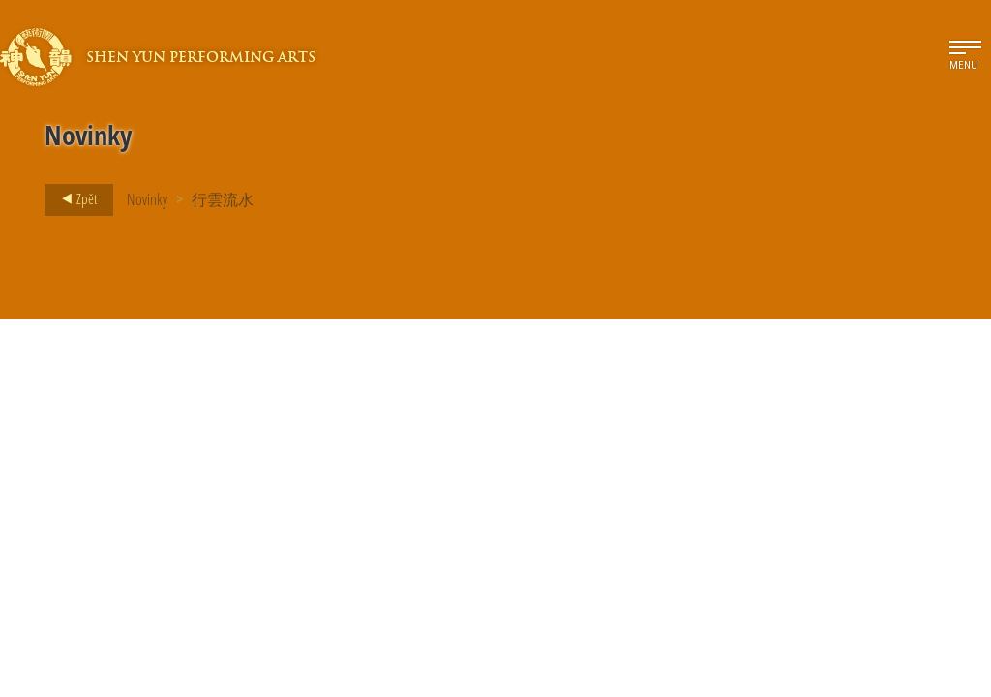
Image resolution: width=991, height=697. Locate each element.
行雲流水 (223, 199)
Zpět (73, 199)
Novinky (147, 199)
